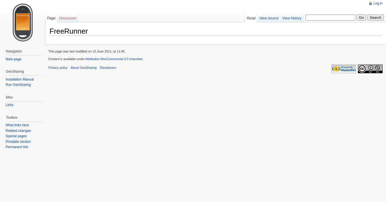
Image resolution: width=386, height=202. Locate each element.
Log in (378, 3)
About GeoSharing (84, 67)
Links (9, 105)
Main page (13, 59)
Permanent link (17, 147)
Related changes (18, 131)
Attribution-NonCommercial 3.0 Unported (113, 59)
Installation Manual (20, 79)
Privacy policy (57, 67)
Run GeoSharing (18, 85)
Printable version (18, 142)
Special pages (16, 136)
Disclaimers (108, 67)
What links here (17, 125)
